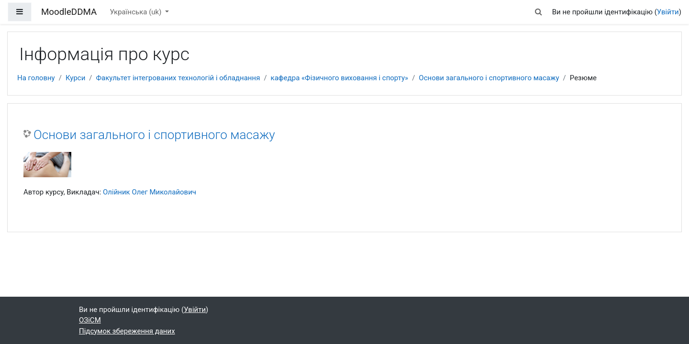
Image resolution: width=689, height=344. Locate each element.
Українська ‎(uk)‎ (136, 12)
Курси (75, 78)
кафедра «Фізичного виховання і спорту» (340, 78)
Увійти (668, 12)
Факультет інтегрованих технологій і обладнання (178, 78)
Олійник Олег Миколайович (149, 192)
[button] (538, 12)
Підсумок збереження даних (127, 331)
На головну (36, 78)
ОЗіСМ (90, 320)
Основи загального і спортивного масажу (489, 78)
